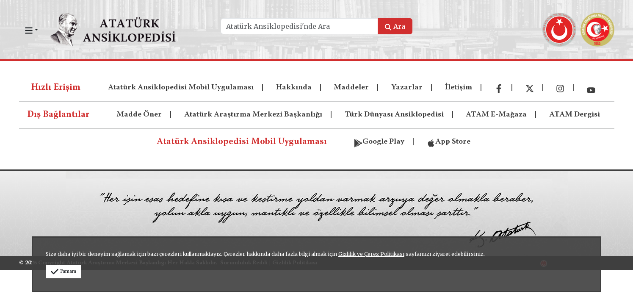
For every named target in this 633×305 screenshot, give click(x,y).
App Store (448, 141)
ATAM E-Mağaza (496, 115)
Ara (395, 26)
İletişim (458, 88)
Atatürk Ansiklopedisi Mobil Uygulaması (181, 88)
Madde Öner (139, 115)
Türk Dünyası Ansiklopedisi (394, 115)
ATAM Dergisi (574, 115)
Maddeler (351, 88)
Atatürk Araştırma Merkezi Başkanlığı (253, 115)
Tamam (63, 271)
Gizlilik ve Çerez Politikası (371, 254)
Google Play (379, 141)
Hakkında (294, 88)
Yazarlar (407, 88)
